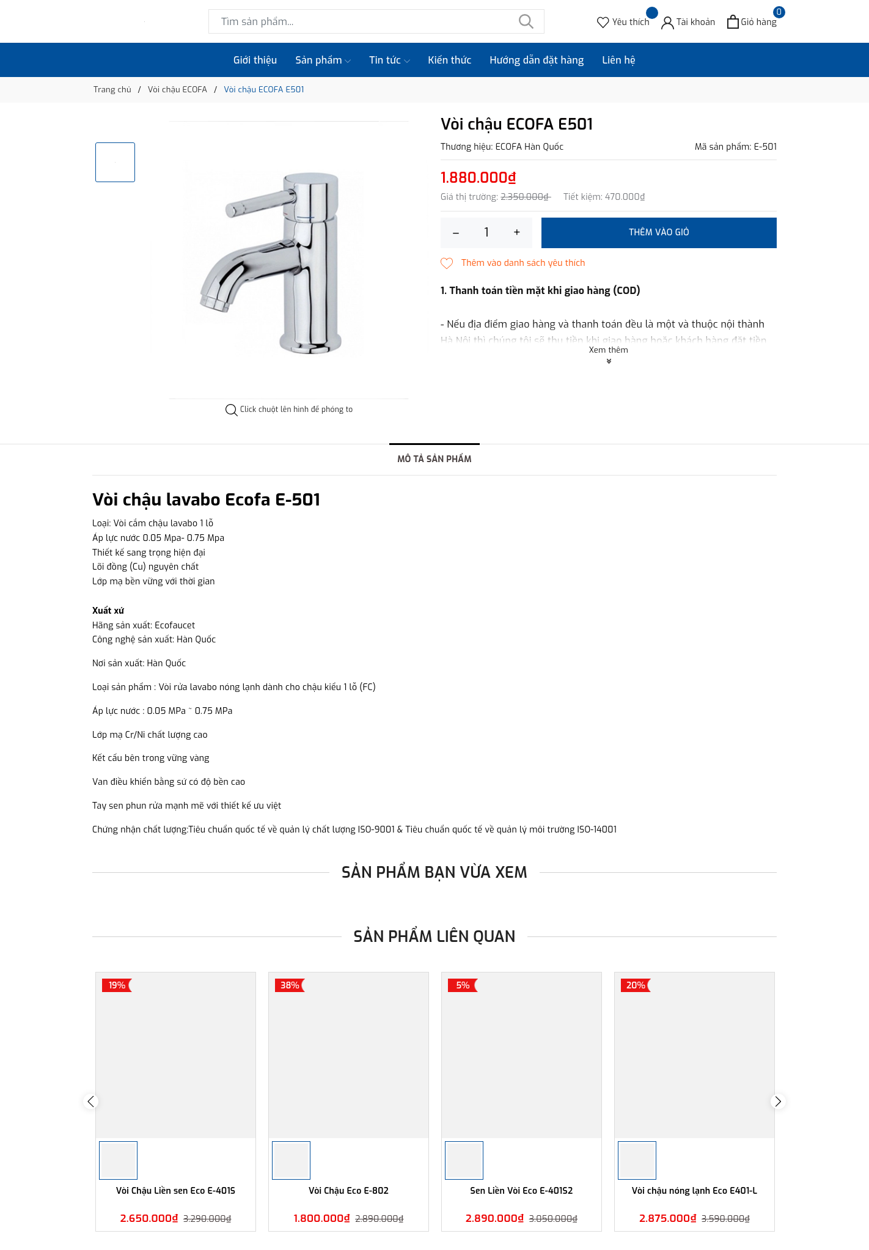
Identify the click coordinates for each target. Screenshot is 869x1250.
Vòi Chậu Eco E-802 (349, 1191)
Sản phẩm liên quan (435, 937)
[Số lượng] (486, 233)
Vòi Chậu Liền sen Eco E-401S (176, 1191)
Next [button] (778, 1101)
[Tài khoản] (688, 21)
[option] (289, 260)
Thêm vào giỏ (659, 232)
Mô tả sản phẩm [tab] (434, 459)
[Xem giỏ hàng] (752, 22)
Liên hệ (619, 60)
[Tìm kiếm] (526, 21)
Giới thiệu (255, 60)
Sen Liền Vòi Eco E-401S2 (522, 1191)
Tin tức (389, 60)
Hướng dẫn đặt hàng (537, 60)
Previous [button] (90, 1101)
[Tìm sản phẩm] (376, 21)
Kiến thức (450, 60)
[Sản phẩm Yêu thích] (623, 21)
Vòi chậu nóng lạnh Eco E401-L (694, 1191)
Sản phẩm (323, 60)
